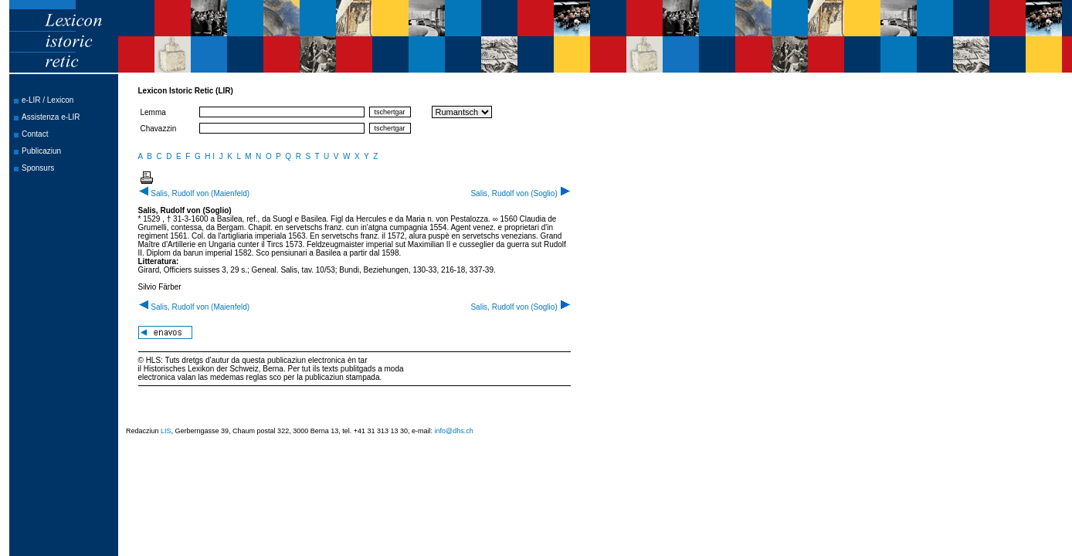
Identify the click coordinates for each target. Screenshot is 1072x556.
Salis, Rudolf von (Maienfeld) (194, 193)
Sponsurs (38, 168)
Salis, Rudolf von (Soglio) (520, 193)
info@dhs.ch (454, 431)
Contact (35, 134)
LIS (166, 431)
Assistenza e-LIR (51, 117)
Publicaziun (41, 151)
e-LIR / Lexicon (47, 100)
